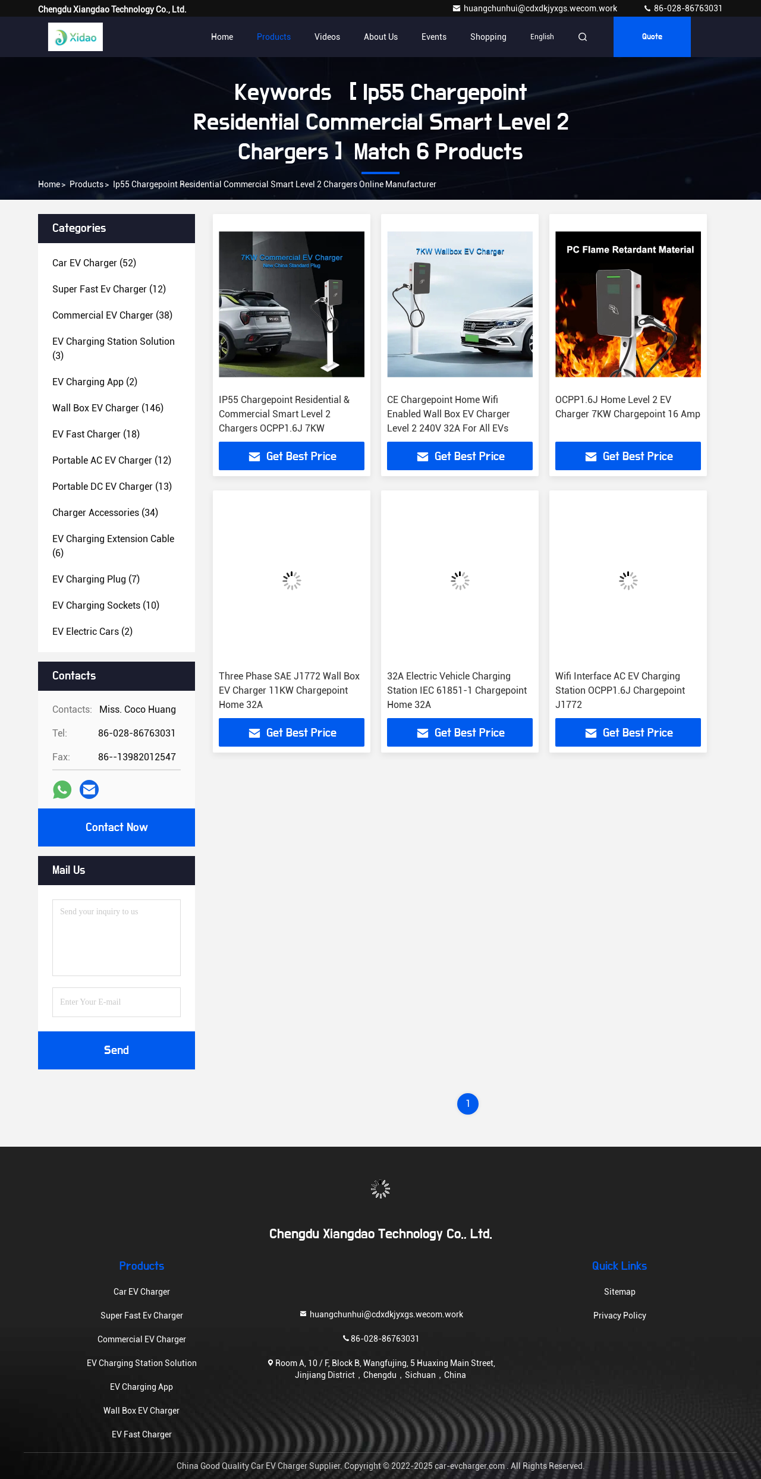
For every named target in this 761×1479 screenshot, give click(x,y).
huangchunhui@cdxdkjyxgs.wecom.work (535, 8)
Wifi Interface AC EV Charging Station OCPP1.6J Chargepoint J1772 (620, 690)
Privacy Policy (619, 1315)
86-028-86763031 (683, 8)
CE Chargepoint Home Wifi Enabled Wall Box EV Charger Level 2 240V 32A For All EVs (448, 414)
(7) (96, 579)
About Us (381, 37)
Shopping (488, 37)
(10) (105, 605)
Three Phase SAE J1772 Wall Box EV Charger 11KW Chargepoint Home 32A (289, 690)
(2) (94, 382)
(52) (94, 263)
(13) (112, 486)
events (434, 37)
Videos (327, 37)
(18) (96, 434)
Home (222, 37)
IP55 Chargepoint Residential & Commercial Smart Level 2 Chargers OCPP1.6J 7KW (284, 414)
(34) (105, 512)
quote (652, 37)
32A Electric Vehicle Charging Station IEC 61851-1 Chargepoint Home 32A (457, 690)
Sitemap (620, 1292)
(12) (109, 289)
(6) (113, 546)
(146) (107, 408)
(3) (113, 348)
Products (274, 37)
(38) (112, 315)
